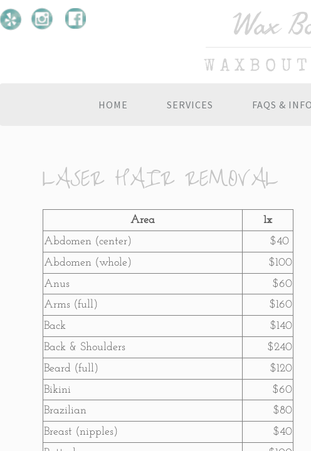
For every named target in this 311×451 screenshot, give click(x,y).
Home (113, 104)
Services (190, 104)
